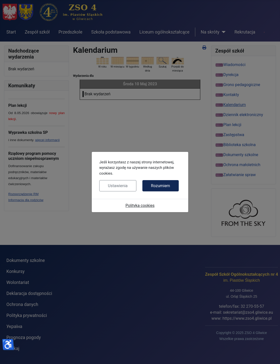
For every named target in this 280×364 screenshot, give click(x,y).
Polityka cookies (140, 205)
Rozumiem (160, 185)
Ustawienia (118, 185)
